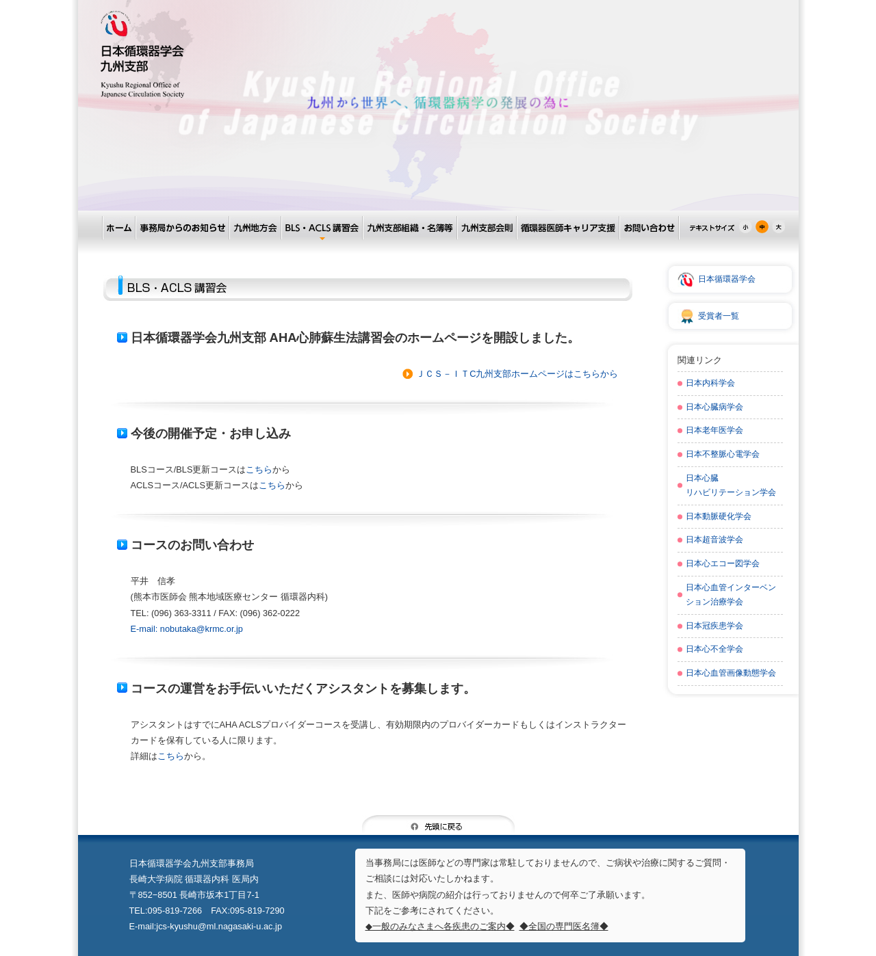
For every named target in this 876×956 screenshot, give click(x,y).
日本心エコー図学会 (723, 563)
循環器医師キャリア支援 (567, 228)
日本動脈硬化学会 (718, 516)
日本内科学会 (710, 383)
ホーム (118, 228)
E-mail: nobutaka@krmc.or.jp (187, 629)
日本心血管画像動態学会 (731, 673)
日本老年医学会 (714, 430)
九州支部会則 (486, 228)
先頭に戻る (438, 825)
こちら (259, 469)
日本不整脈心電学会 (723, 454)
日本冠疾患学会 (714, 625)
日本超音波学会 (714, 539)
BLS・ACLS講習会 (321, 228)
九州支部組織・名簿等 (409, 228)
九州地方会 (255, 228)
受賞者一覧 (718, 316)
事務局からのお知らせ (182, 228)
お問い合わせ (649, 228)
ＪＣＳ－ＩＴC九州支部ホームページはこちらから (517, 374)
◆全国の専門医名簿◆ (563, 926)
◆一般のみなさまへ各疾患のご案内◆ (440, 926)
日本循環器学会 (727, 279)
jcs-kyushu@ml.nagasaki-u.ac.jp (219, 926)
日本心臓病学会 (714, 407)
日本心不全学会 (714, 649)
